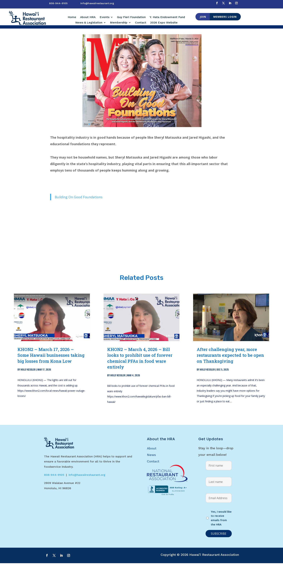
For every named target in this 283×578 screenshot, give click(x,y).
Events (104, 17)
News (151, 469)
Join (203, 17)
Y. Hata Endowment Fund (167, 17)
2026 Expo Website (164, 22)
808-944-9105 (58, 3)
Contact (140, 22)
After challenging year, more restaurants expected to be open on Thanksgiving (230, 370)
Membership (118, 22)
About (151, 463)
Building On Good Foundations (79, 212)
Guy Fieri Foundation (131, 17)
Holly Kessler (28, 384)
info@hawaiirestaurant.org (97, 3)
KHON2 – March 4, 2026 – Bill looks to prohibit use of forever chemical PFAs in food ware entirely (139, 373)
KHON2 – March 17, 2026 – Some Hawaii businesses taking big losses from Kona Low (51, 370)
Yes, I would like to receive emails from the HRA (221, 533)
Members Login (225, 17)
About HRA (88, 17)
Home (72, 17)
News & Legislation (88, 22)
